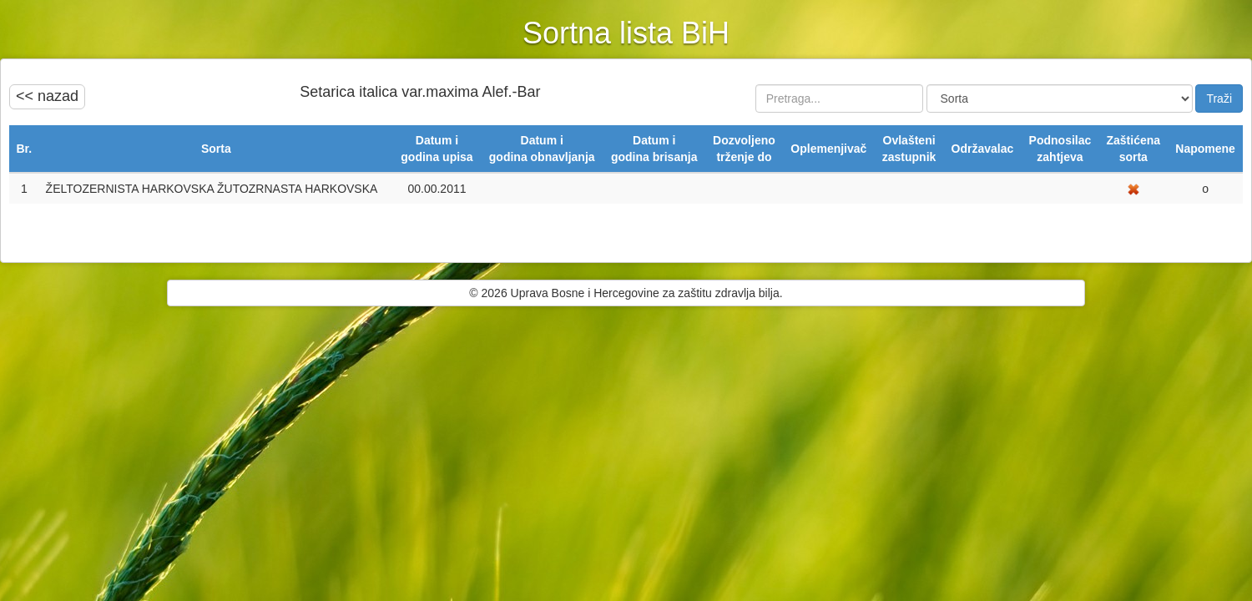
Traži (1219, 98)
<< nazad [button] (47, 96)
